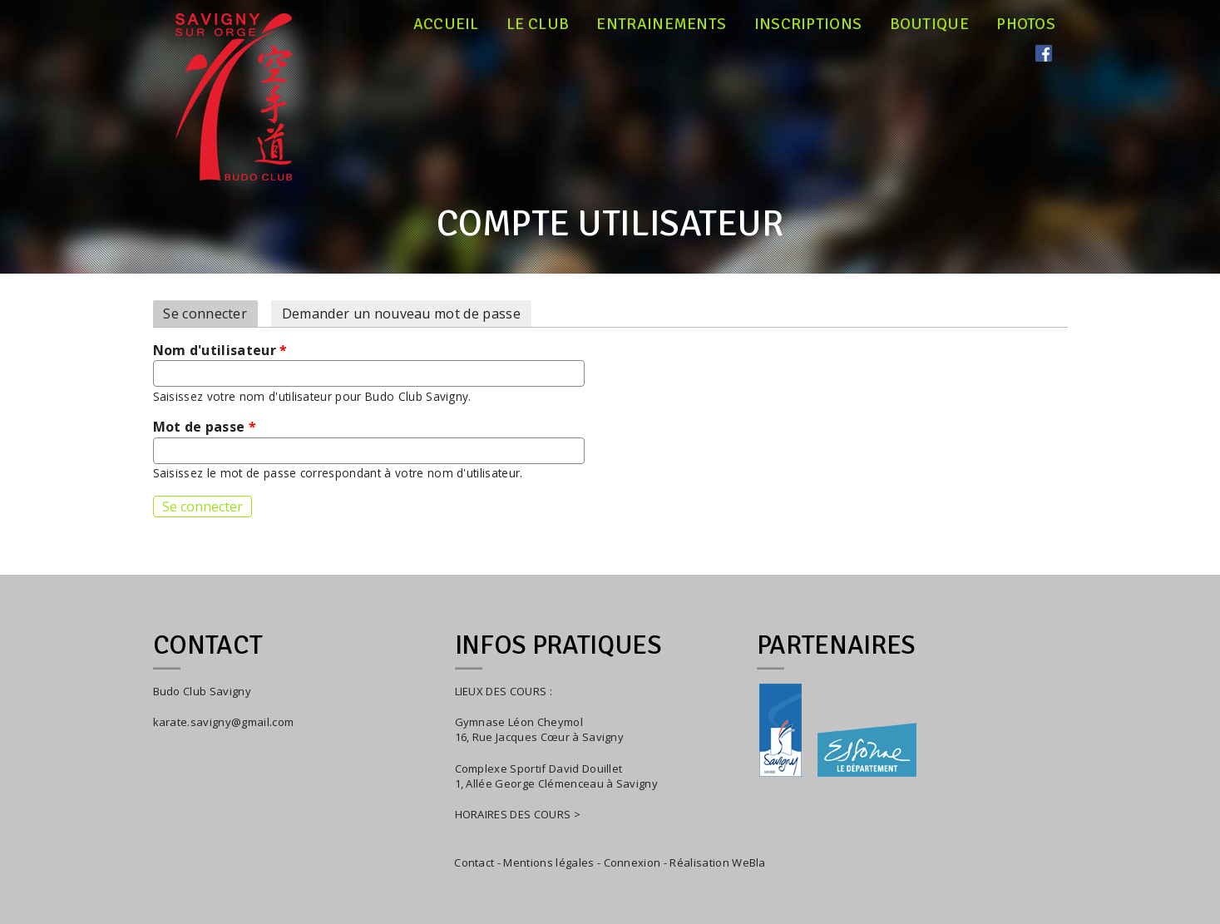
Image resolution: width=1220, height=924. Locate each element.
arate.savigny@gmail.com (226, 721)
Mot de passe (205, 427)
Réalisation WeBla (717, 862)
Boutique (930, 24)
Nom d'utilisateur (220, 350)
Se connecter (210, 313)
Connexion (632, 862)
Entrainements (661, 24)
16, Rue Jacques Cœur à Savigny (540, 736)
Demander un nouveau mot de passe (401, 313)
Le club (537, 24)
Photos (1025, 24)
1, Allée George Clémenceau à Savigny (557, 783)
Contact (474, 862)
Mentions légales (548, 862)
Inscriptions (808, 24)
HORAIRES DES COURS (513, 814)
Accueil (446, 24)
